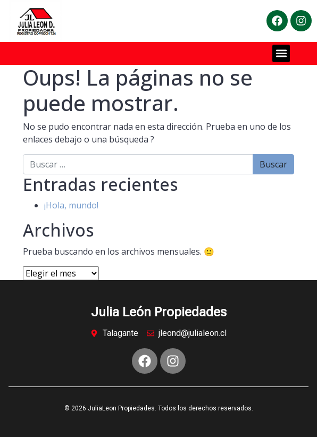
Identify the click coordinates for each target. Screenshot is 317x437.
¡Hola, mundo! (71, 205)
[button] (281, 53)
